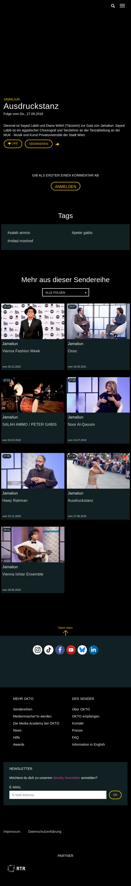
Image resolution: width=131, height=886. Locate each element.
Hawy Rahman (15, 500)
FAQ (75, 737)
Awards (18, 744)
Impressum (12, 831)
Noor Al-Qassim (81, 424)
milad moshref (21, 241)
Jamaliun (12, 99)
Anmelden (65, 187)
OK (115, 795)
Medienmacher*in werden (32, 716)
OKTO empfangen (85, 716)
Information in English (88, 744)
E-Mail (15, 787)
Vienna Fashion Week (21, 351)
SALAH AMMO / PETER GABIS (29, 424)
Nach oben (65, 631)
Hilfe (16, 737)
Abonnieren (38, 144)
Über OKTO (81, 709)
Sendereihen (22, 709)
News (17, 730)
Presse (77, 730)
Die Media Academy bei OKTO (36, 723)
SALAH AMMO (20, 233)
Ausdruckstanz (80, 500)
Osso (72, 351)
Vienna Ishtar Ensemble (22, 574)
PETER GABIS (83, 233)
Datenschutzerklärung (44, 831)
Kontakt (77, 723)
